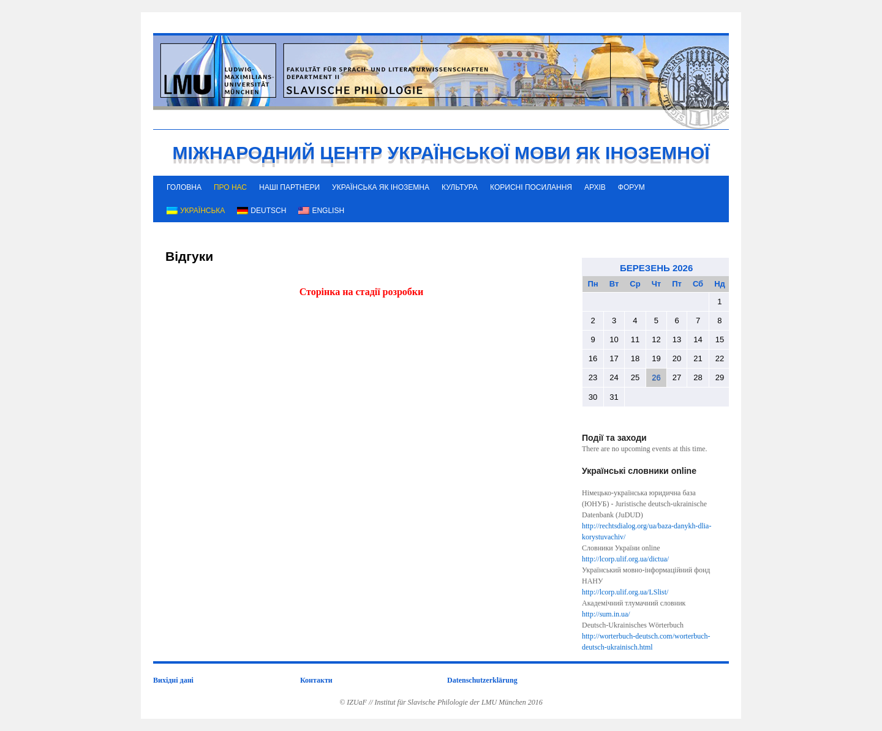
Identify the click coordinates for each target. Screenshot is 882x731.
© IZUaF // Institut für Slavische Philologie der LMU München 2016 (441, 702)
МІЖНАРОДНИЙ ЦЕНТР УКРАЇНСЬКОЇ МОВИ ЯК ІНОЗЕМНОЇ (440, 153)
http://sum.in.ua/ (606, 614)
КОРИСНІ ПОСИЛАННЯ (531, 187)
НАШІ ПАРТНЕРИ (289, 187)
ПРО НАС (230, 187)
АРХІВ (595, 187)
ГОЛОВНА (184, 187)
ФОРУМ (631, 187)
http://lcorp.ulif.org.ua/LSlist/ (625, 592)
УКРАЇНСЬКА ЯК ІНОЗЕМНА (380, 187)
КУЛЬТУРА (460, 187)
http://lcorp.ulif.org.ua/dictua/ (625, 559)
